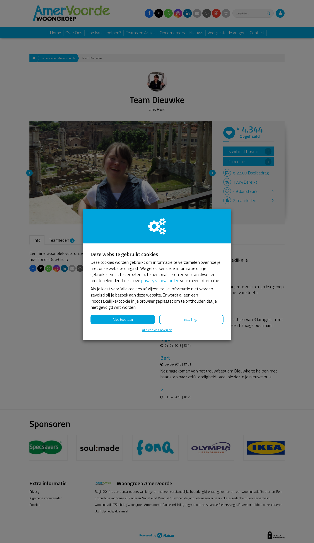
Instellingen (191, 319)
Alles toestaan (123, 319)
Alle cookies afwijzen (157, 330)
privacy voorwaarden (160, 280)
